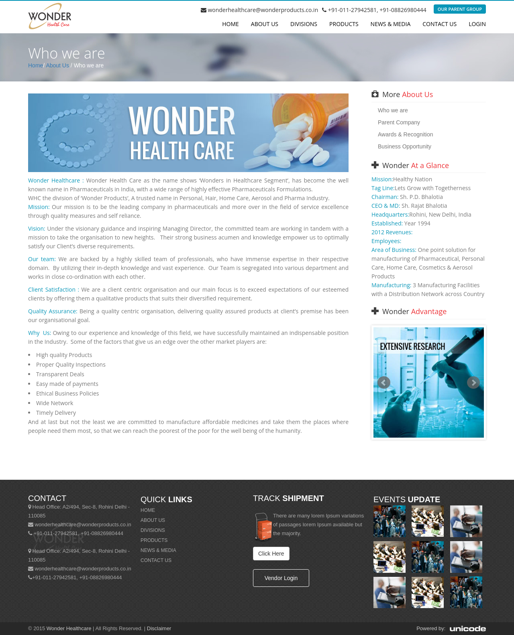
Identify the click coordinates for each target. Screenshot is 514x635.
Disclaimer (159, 628)
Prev (383, 382)
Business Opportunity (404, 146)
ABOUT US (153, 520)
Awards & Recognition (405, 134)
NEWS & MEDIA (158, 550)
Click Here (271, 553)
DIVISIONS (153, 530)
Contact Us (439, 24)
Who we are (393, 110)
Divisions (303, 24)
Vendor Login (281, 578)
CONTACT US (156, 560)
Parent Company (399, 122)
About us (264, 24)
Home (230, 24)
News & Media (391, 24)
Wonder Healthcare (69, 628)
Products (344, 24)
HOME (148, 510)
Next (473, 382)
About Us (57, 65)
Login (477, 24)
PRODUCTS (154, 540)
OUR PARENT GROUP (460, 9)
